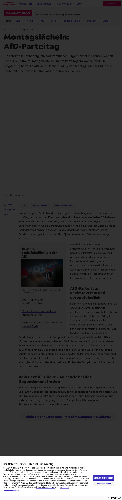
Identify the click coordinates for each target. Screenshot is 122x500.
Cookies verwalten (11, 491)
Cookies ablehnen (103, 484)
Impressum (64, 487)
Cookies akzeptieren (103, 478)
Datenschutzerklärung (45, 487)
